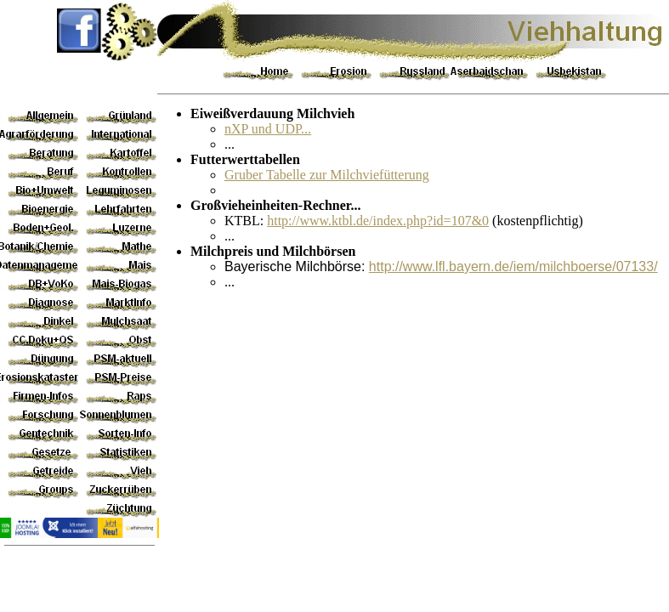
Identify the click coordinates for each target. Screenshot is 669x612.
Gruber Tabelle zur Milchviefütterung (326, 174)
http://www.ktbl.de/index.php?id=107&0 (378, 220)
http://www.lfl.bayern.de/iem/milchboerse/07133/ (513, 266)
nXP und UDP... (267, 129)
